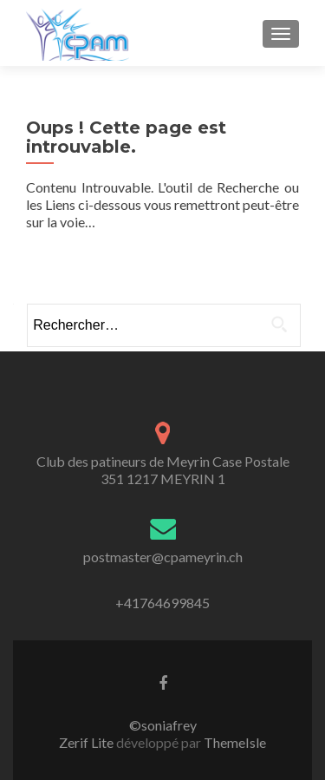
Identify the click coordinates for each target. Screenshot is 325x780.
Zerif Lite (87, 742)
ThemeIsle (235, 742)
